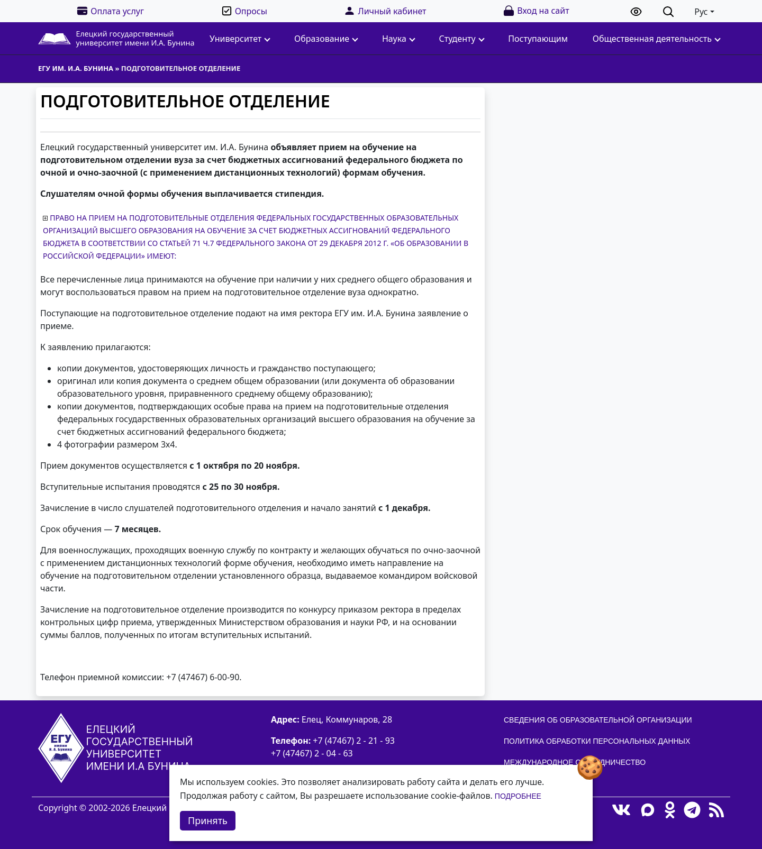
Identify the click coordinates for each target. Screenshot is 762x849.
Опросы (244, 11)
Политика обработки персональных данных (597, 741)
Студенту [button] (462, 38)
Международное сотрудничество (575, 762)
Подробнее (518, 796)
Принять (208, 820)
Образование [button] (326, 38)
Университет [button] (240, 38)
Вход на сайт (536, 11)
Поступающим (538, 38)
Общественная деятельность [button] (657, 38)
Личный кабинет (384, 11)
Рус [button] (700, 11)
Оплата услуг (110, 11)
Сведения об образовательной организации (598, 720)
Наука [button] (398, 38)
